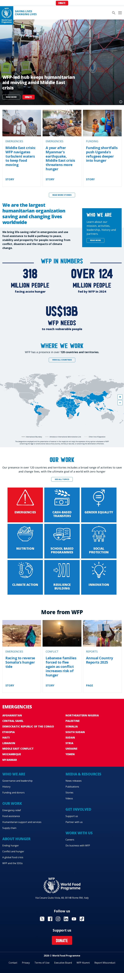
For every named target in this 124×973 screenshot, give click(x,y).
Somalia (72, 726)
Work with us (79, 832)
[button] (120, 396)
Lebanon (8, 743)
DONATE (28, 97)
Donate (62, 3)
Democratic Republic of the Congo (28, 726)
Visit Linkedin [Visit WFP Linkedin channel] (66, 919)
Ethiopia (8, 732)
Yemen (70, 754)
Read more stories (62, 195)
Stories (69, 792)
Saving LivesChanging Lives (26, 13)
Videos (69, 798)
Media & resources (83, 774)
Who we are (13, 774)
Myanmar (9, 760)
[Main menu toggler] (119, 13)
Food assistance (11, 816)
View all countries (62, 360)
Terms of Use (41, 962)
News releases (74, 780)
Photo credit (121, 102)
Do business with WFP (78, 845)
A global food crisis (12, 857)
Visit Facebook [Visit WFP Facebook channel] (50, 919)
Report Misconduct (104, 962)
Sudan (70, 737)
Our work (12, 803)
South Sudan (75, 732)
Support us (72, 816)
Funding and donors (13, 792)
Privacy (26, 962)
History (6, 786)
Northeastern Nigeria (82, 715)
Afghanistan (12, 715)
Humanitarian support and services (21, 822)
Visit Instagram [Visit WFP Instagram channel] (58, 919)
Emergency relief (11, 810)
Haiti (6, 737)
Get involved (78, 809)
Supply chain (9, 828)
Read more (11, 97)
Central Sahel (12, 721)
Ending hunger (10, 845)
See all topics (62, 479)
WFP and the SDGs (12, 863)
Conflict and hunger (13, 851)
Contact (13, 962)
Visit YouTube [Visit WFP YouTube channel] (74, 919)
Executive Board (63, 962)
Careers (70, 839)
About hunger (16, 838)
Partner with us (74, 822)
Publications (72, 786)
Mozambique (11, 754)
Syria (69, 743)
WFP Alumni (83, 962)
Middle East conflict (18, 748)
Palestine (73, 721)
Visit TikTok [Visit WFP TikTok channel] (82, 919)
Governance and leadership (17, 780)
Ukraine (71, 748)
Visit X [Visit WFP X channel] (42, 919)
